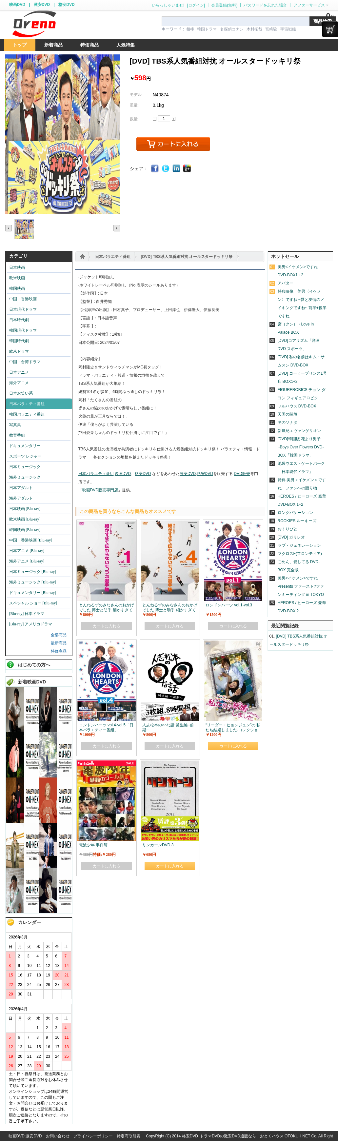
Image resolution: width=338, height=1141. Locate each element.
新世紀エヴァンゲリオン (299, 430)
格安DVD (66, 4)
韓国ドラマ (207, 29)
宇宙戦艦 (288, 29)
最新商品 (59, 643)
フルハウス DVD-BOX (297, 406)
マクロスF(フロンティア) (300, 553)
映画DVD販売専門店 (100, 490)
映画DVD (17, 4)
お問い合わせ (58, 1136)
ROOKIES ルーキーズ (297, 521)
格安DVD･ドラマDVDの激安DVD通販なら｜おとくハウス (233, 1136)
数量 (134, 119)
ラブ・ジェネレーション (299, 545)
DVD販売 (242, 473)
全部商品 (59, 635)
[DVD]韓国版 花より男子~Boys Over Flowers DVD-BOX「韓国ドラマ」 (301, 447)
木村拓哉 (254, 29)
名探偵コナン (232, 29)
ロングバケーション (295, 512)
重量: (134, 105)
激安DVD (42, 4)
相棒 (190, 29)
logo (34, 24)
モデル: (136, 94)
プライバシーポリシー (93, 1136)
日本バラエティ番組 (112, 256)
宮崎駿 (271, 29)
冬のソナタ (287, 422)
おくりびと (287, 529)
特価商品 (59, 651)
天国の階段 (287, 414)
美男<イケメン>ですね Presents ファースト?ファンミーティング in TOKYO (301, 586)
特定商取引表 (128, 1136)
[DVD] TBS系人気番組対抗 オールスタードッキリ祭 (187, 256)
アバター (285, 283)
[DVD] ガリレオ (291, 537)
